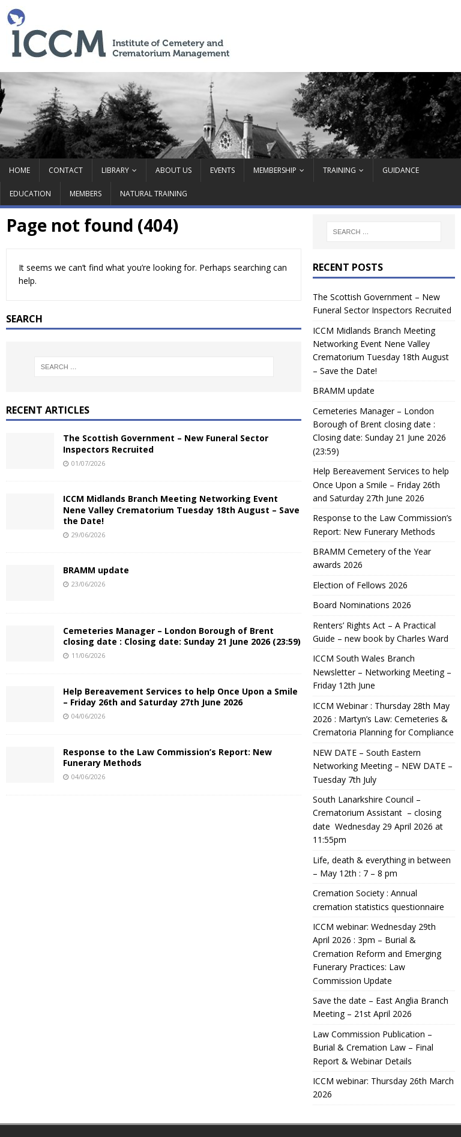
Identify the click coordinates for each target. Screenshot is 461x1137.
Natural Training (153, 193)
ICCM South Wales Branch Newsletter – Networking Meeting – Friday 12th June (382, 672)
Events (222, 170)
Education (30, 193)
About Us (173, 170)
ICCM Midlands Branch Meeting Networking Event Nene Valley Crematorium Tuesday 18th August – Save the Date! (181, 509)
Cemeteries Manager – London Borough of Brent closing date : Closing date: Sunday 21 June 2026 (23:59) (182, 636)
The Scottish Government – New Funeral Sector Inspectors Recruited (165, 443)
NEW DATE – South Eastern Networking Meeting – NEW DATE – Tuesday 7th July (383, 766)
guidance (400, 170)
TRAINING (339, 170)
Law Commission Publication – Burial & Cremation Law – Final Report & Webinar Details (373, 1047)
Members (85, 193)
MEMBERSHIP (275, 170)
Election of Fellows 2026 (360, 585)
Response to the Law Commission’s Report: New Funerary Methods (167, 757)
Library (115, 170)
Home (19, 170)
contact (66, 170)
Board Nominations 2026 (362, 605)
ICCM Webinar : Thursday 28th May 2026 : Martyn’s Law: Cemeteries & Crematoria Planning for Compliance (383, 719)
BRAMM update (96, 570)
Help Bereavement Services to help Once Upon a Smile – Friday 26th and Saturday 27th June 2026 (180, 697)
